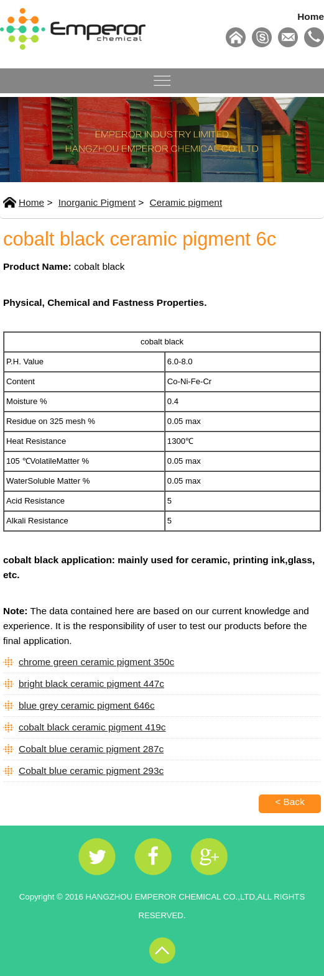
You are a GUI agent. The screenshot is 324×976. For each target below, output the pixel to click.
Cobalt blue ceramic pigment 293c (91, 770)
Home (310, 16)
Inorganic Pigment (97, 202)
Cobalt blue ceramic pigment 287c (91, 749)
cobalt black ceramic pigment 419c (92, 727)
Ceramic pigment (186, 202)
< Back (290, 801)
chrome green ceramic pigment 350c (96, 661)
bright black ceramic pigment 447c (91, 683)
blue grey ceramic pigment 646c (87, 705)
